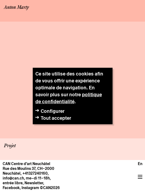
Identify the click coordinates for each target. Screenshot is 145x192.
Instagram (30, 187)
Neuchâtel (11, 173)
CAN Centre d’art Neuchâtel (26, 163)
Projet (10, 146)
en (140, 163)
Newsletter (33, 183)
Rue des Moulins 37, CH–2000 (28, 168)
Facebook (11, 187)
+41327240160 (35, 173)
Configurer (52, 111)
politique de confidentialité (68, 98)
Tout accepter (56, 118)
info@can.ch (13, 178)
